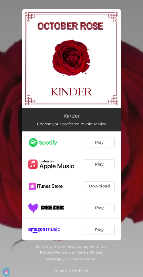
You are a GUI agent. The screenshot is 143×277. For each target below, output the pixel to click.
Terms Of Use (90, 252)
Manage (53, 259)
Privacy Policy (53, 252)
